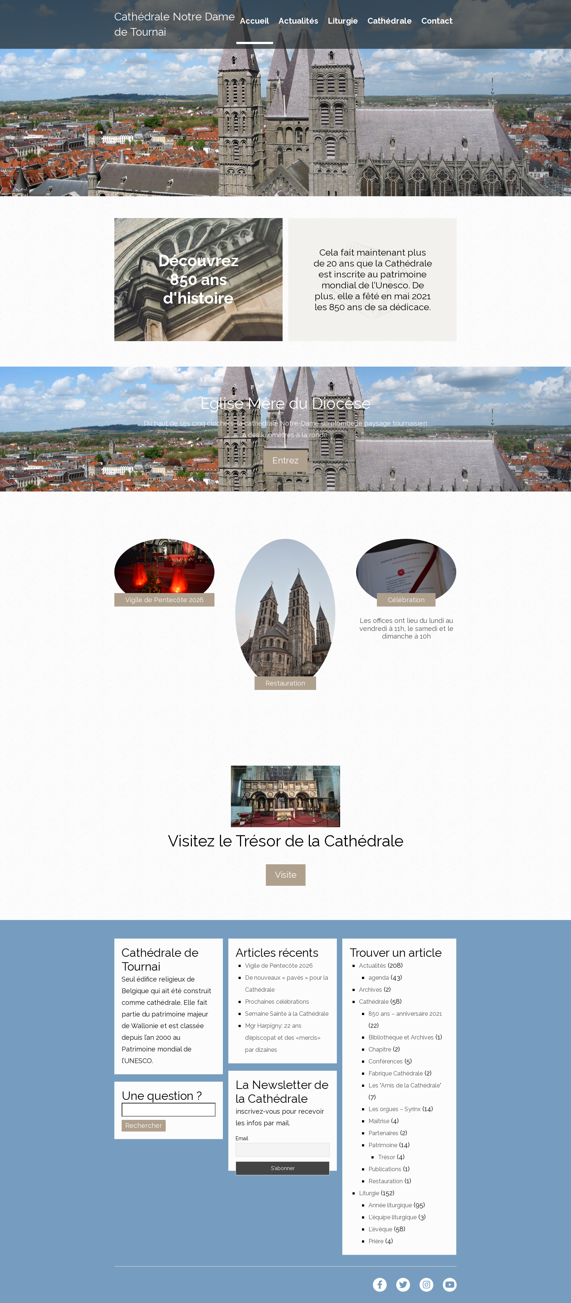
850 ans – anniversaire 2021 (405, 1013)
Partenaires (383, 1133)
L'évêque (380, 1229)
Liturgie (343, 21)
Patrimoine (383, 1145)
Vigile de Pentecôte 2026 (164, 600)
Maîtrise (379, 1121)
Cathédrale (389, 21)
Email (242, 1138)
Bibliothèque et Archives (401, 1037)
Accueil (254, 21)
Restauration (285, 683)
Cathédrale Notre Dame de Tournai (174, 24)
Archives (370, 989)
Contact (437, 21)
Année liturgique (390, 1205)
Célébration (406, 600)
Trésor (386, 1157)
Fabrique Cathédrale (396, 1073)
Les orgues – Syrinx (395, 1109)
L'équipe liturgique (393, 1217)
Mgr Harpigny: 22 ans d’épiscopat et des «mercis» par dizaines (282, 1037)
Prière (376, 1241)
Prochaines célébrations (277, 1001)
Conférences (386, 1061)
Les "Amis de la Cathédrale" (405, 1085)
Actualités (298, 21)
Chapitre (380, 1049)
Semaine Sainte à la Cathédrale (286, 1013)
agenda (379, 977)
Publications (385, 1169)
